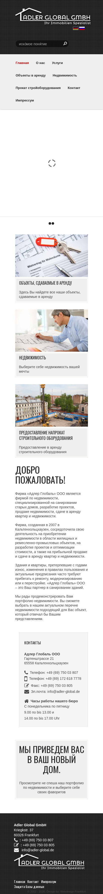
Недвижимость (65, 75)
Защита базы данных (29, 886)
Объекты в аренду (31, 75)
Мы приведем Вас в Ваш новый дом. (51, 759)
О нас (40, 63)
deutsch (75, 28)
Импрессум (25, 100)
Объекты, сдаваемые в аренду (45, 283)
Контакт (74, 88)
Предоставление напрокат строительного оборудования (46, 435)
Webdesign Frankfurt (73, 891)
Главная (22, 63)
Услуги (57, 63)
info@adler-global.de (63, 692)
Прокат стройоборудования (38, 88)
